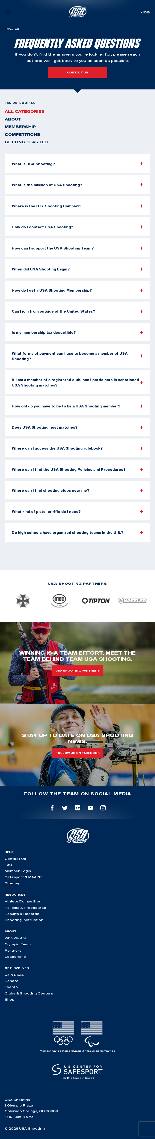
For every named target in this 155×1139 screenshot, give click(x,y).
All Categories (25, 111)
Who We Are (16, 938)
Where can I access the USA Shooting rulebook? (77, 448)
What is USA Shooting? (77, 164)
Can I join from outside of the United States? (77, 311)
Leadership (15, 956)
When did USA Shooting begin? (77, 269)
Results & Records (22, 914)
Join (145, 12)
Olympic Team (18, 944)
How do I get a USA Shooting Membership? (77, 290)
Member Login (18, 871)
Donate (11, 981)
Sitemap (12, 883)
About (13, 119)
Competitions (22, 134)
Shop (9, 999)
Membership (20, 127)
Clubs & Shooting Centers (29, 993)
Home (8, 29)
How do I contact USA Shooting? (77, 227)
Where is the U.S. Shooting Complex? (77, 206)
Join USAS (14, 975)
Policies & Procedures (25, 908)
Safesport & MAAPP (23, 877)
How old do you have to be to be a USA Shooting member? (77, 406)
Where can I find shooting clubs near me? (77, 490)
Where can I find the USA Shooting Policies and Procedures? (77, 469)
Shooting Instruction (24, 920)
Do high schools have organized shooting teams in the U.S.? (77, 532)
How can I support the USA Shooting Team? (77, 248)
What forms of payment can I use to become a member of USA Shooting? (77, 356)
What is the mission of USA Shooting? (77, 185)
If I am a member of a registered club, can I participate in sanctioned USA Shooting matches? (77, 382)
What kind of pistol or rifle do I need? (77, 511)
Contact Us (15, 859)
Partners (13, 950)
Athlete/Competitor (23, 901)
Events (11, 987)
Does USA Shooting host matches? (77, 427)
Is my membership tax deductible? (77, 332)
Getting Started (26, 142)
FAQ (8, 865)
